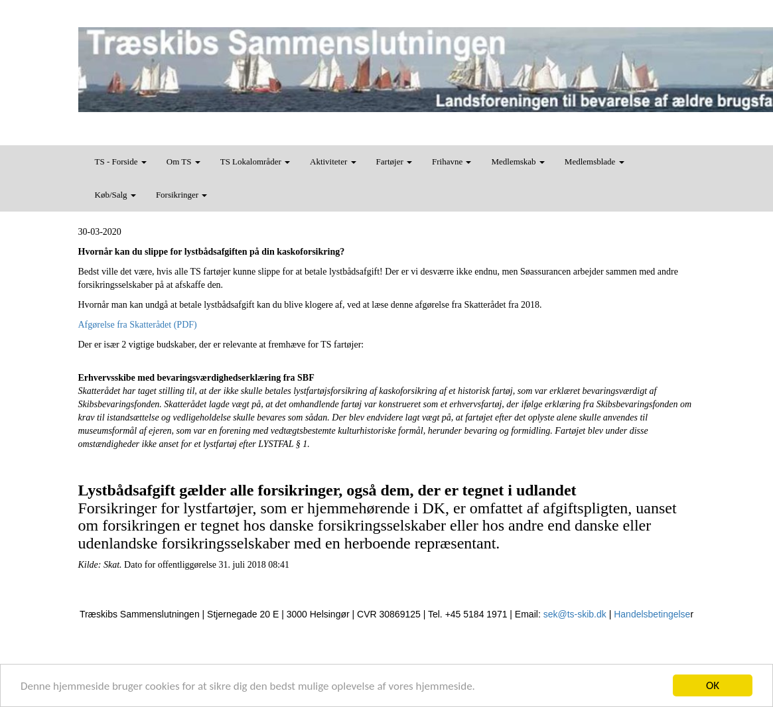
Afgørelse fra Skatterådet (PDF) (137, 325)
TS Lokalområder (255, 161)
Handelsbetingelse (652, 614)
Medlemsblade (594, 161)
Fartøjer (394, 161)
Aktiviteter (333, 161)
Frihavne (451, 161)
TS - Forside (121, 161)
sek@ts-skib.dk (574, 614)
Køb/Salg (115, 195)
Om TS (183, 161)
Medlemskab (517, 161)
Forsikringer (182, 195)
